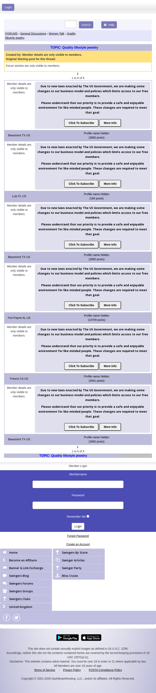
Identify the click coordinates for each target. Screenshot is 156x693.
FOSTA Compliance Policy (105, 670)
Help (109, 24)
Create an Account (78, 544)
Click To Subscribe (81, 123)
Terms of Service (44, 670)
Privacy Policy (72, 670)
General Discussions (33, 33)
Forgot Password (78, 536)
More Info (110, 123)
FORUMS (11, 33)
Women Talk (56, 33)
